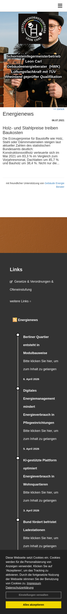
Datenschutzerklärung (20, 587)
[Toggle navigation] (60, 5)
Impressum (34, 583)
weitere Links (20, 301)
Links (16, 269)
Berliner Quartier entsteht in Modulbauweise (36, 345)
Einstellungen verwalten (33, 594)
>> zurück (58, 109)
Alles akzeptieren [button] (33, 604)
